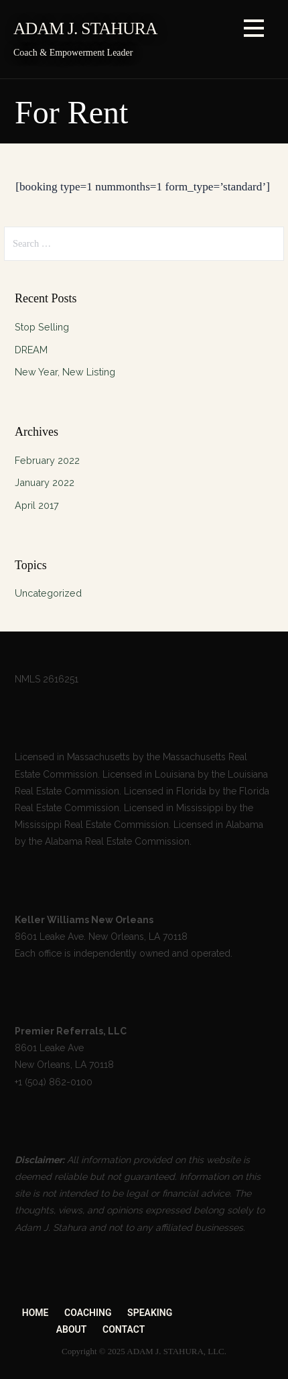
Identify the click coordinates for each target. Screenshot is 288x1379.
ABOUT (71, 1329)
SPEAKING (149, 1312)
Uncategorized (48, 593)
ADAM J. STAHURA (85, 28)
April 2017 (37, 505)
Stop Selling (42, 327)
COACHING (87, 1312)
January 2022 (44, 482)
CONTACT (123, 1329)
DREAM (31, 349)
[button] (254, 30)
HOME (35, 1312)
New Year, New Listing (65, 371)
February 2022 (47, 460)
